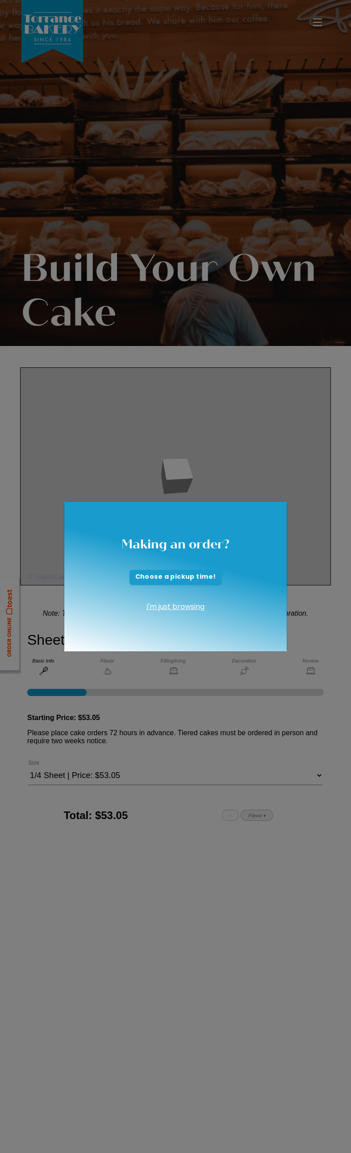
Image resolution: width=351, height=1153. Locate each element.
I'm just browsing (175, 607)
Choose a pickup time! (175, 577)
